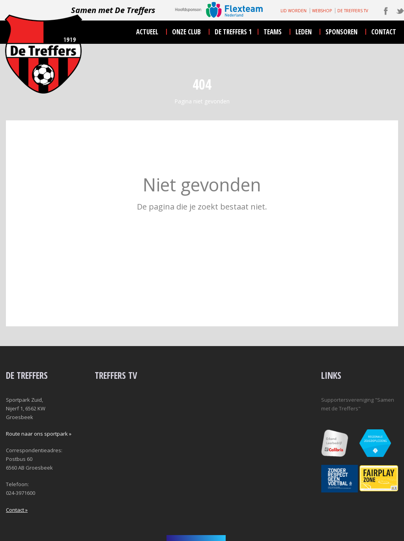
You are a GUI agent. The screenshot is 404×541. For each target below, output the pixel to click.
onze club (186, 31)
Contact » (17, 509)
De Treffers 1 (233, 31)
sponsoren (341, 31)
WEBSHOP (322, 10)
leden (304, 31)
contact (383, 31)
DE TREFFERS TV (352, 10)
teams (273, 31)
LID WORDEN (294, 10)
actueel (147, 31)
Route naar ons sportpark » (38, 433)
